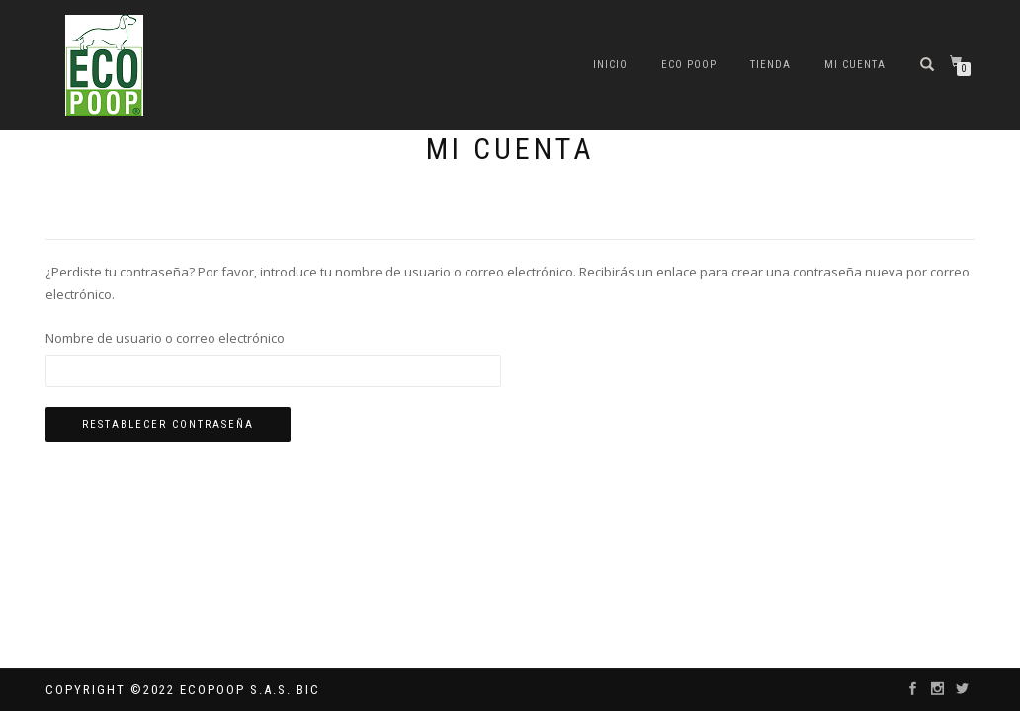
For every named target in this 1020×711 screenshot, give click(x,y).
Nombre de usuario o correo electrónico (165, 338)
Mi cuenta (855, 64)
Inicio (610, 64)
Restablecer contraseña (168, 424)
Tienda (770, 64)
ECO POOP (689, 64)
